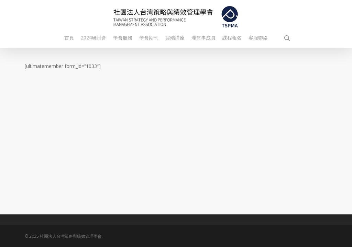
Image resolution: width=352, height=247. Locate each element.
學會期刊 (148, 37)
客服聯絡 (258, 37)
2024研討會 (93, 37)
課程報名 (232, 37)
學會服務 (122, 37)
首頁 (69, 37)
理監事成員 (203, 37)
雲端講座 (175, 37)
